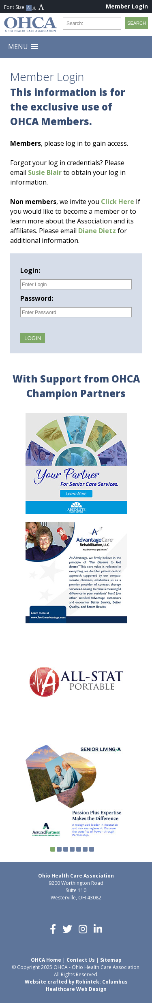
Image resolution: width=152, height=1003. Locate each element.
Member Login (127, 6)
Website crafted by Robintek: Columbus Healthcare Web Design (76, 985)
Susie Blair (45, 172)
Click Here (117, 201)
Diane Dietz (97, 230)
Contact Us (80, 959)
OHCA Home (46, 959)
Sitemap (111, 959)
